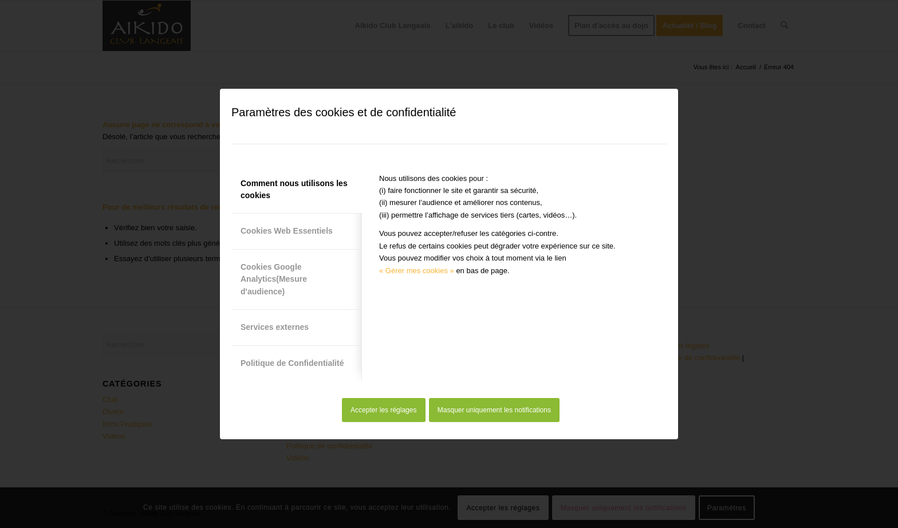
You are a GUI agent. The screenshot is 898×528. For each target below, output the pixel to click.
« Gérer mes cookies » (416, 270)
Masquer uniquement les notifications (494, 410)
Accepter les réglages (383, 410)
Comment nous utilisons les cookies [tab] (294, 189)
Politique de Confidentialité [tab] (292, 363)
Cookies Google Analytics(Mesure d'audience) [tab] (274, 279)
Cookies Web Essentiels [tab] (287, 230)
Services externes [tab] (275, 327)
